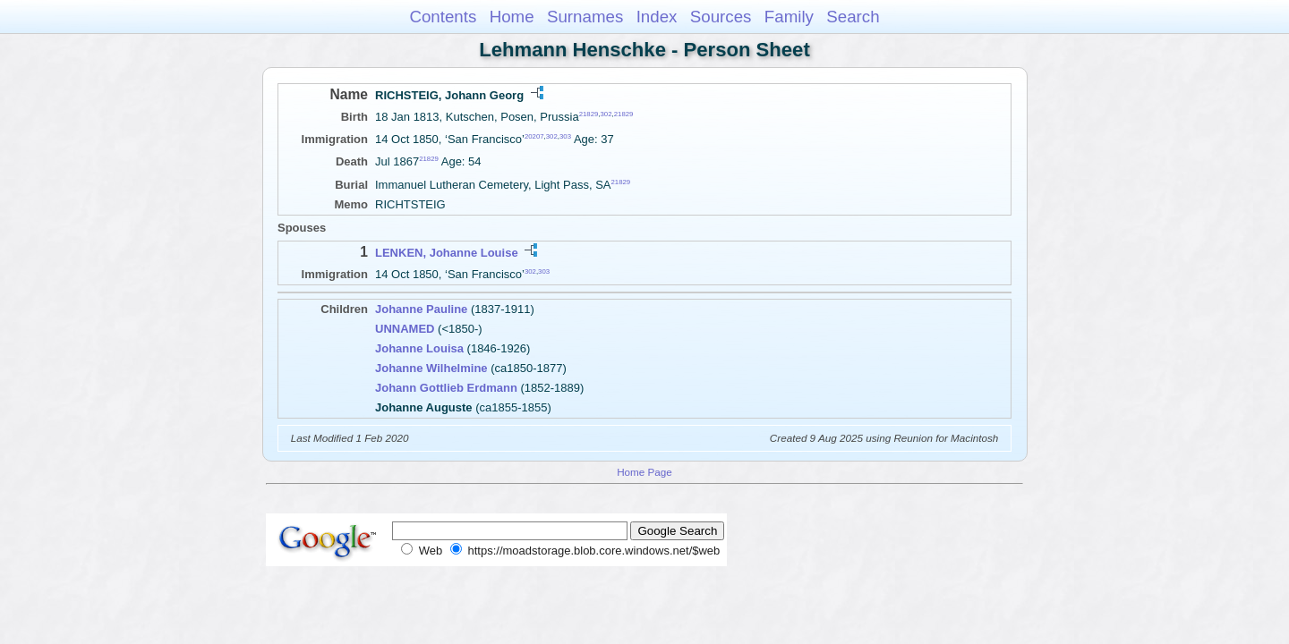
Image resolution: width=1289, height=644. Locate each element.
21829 (589, 114)
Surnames (585, 16)
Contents (442, 16)
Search (852, 16)
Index (657, 16)
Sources (721, 16)
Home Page (644, 472)
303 (565, 136)
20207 (534, 136)
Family (789, 16)
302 (606, 114)
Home (512, 16)
